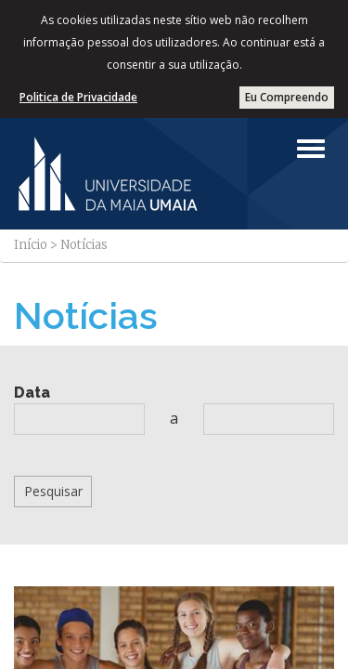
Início (30, 245)
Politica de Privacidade (78, 97)
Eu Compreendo (287, 97)
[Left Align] (311, 148)
